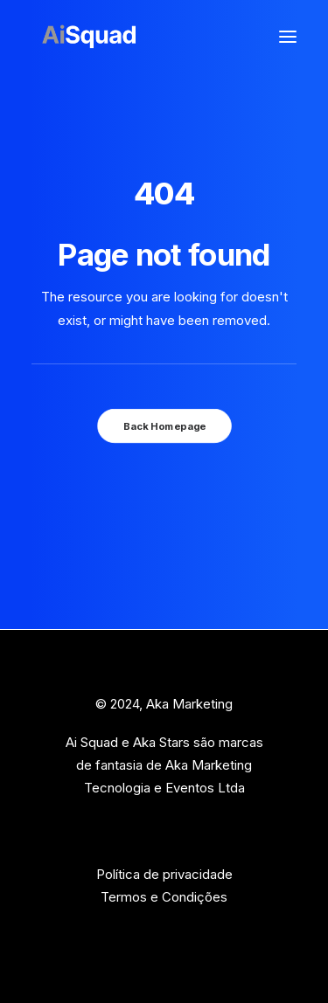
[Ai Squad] (88, 37)
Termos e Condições (164, 897)
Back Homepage (163, 425)
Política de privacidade (164, 874)
